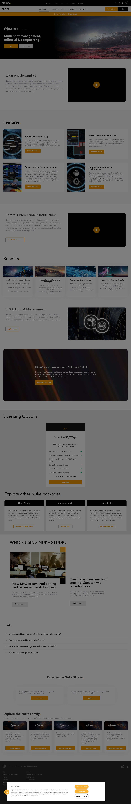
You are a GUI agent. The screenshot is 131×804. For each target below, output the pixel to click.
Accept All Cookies (82, 786)
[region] (56, 791)
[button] (6, 792)
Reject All (82, 791)
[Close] (101, 786)
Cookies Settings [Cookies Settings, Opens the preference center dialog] (81, 796)
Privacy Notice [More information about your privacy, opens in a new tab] (34, 795)
